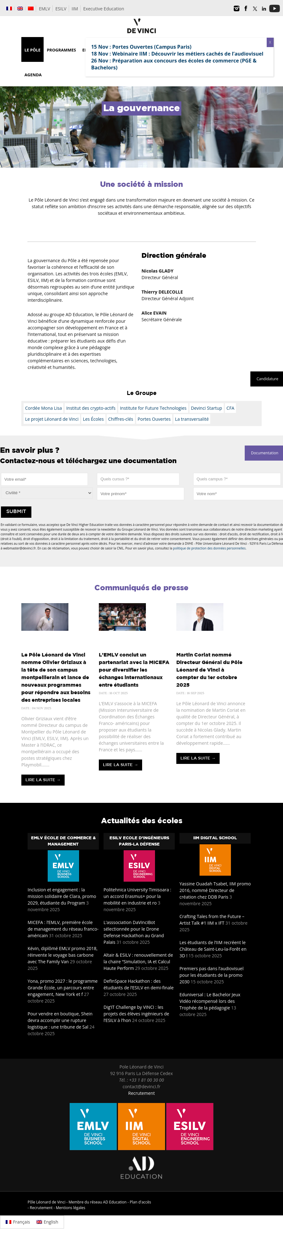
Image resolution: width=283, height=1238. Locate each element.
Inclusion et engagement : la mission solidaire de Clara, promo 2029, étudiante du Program (62, 896)
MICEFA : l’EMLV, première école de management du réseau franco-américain (63, 928)
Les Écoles (93, 419)
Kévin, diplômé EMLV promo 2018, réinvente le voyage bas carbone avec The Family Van (63, 955)
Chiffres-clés (120, 419)
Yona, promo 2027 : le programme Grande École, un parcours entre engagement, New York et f (63, 987)
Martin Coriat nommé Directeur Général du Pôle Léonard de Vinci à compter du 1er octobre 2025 (209, 670)
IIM (75, 9)
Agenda (33, 75)
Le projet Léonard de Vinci (51, 419)
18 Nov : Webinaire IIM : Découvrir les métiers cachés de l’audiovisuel (177, 53)
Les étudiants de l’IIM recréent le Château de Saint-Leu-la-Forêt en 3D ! (213, 949)
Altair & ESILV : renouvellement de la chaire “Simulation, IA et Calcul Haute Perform (138, 961)
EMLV (44, 9)
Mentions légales (70, 1207)
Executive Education (103, 9)
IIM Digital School (215, 838)
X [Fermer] (270, 42)
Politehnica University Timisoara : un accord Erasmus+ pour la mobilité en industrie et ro (137, 896)
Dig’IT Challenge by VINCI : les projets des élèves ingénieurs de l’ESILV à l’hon (136, 1013)
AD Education (114, 1202)
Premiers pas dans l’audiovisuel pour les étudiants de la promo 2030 (211, 975)
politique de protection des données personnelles (209, 548)
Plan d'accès (140, 1202)
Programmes (61, 50)
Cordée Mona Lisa (43, 408)
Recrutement (141, 1093)
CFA (230, 408)
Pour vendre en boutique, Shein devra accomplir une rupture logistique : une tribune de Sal (60, 1020)
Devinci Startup (206, 408)
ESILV (61, 9)
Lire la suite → (43, 780)
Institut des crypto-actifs (90, 408)
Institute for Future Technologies (153, 408)
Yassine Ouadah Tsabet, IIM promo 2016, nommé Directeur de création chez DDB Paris (215, 890)
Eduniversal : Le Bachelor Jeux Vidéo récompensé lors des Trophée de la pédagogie (209, 1001)
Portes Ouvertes (154, 419)
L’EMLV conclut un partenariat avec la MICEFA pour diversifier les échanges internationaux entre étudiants (134, 670)
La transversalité (192, 419)
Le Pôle (32, 50)
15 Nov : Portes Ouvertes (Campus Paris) (141, 46)
